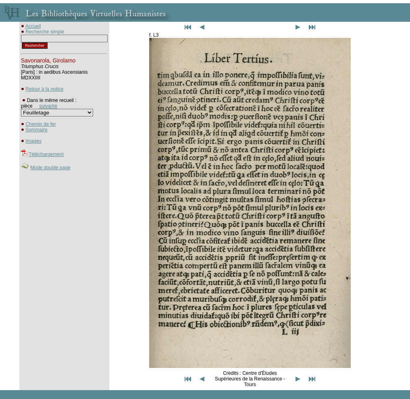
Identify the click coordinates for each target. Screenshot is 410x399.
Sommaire (36, 130)
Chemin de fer (40, 124)
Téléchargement (46, 154)
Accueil (33, 26)
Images (33, 141)
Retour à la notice (44, 89)
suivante (48, 106)
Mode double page (50, 167)
